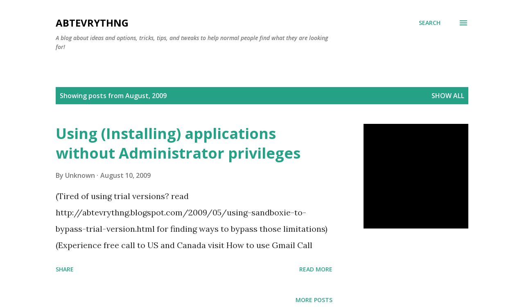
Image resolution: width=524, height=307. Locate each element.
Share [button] (65, 269)
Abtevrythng (92, 22)
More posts (314, 300)
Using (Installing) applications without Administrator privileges (178, 143)
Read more (315, 269)
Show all (447, 95)
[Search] (429, 23)
